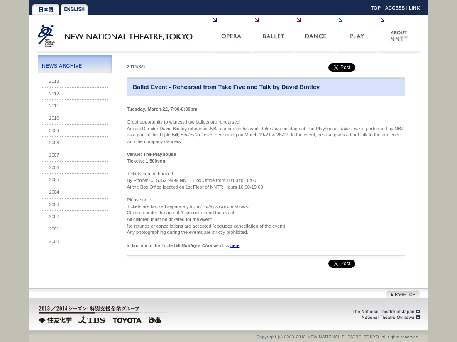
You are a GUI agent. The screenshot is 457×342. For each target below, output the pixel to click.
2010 (54, 118)
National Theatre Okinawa (388, 317)
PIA (156, 319)
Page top (403, 293)
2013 (54, 81)
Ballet (273, 34)
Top (376, 9)
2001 (54, 228)
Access (395, 9)
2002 (54, 216)
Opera (231, 34)
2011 (54, 105)
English (74, 9)
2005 (54, 179)
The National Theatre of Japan (385, 312)
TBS (92, 319)
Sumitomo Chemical (56, 319)
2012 (54, 93)
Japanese (45, 9)
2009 (54, 130)
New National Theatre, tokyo (118, 41)
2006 (54, 167)
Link (414, 9)
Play (357, 34)
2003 (54, 204)
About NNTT (399, 34)
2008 (54, 142)
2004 (54, 191)
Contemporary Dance (315, 34)
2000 (54, 241)
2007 (54, 155)
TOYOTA (127, 319)
